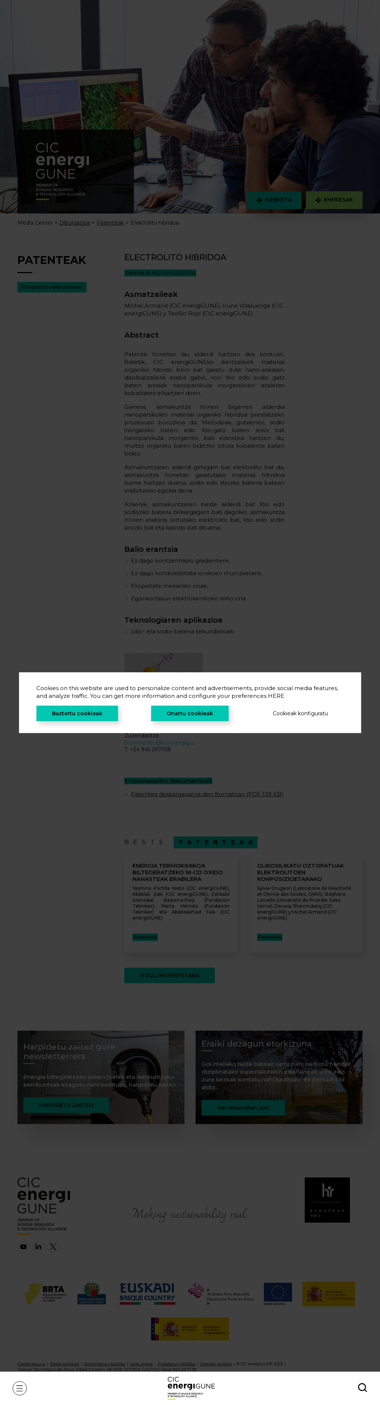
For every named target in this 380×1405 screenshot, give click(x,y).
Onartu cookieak (190, 713)
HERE (276, 695)
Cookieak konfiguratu (300, 713)
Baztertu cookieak (77, 713)
